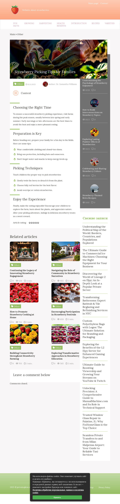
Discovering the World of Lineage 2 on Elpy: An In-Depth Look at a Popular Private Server (93, 292)
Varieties (110, 24)
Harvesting (45, 24)
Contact (102, 3)
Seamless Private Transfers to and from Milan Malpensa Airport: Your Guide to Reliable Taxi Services (93, 455)
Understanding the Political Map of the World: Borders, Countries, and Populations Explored (93, 242)
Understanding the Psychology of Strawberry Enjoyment (93, 84)
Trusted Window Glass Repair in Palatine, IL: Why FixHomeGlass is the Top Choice (92, 432)
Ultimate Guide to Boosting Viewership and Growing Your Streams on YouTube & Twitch (93, 383)
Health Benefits (61, 25)
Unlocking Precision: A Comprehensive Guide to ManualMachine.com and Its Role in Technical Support (93, 408)
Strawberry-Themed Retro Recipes (92, 199)
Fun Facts (16, 25)
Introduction (78, 24)
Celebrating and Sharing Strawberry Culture (91, 172)
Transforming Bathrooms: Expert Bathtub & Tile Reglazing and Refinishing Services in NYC (93, 316)
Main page (91, 3)
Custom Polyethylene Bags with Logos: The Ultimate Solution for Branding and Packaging (93, 339)
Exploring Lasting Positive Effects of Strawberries (90, 142)
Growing (29, 24)
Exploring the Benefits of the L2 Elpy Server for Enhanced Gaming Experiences (93, 361)
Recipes (96, 24)
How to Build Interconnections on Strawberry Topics (92, 113)
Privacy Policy (102, 497)
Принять (57, 497)
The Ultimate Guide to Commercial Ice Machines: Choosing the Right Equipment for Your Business (93, 267)
